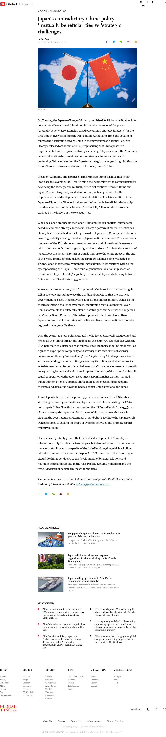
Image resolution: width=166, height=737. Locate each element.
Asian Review (51, 686)
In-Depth (117, 677)
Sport (116, 683)
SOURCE (27, 670)
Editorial (48, 677)
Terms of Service (115, 721)
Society (3, 680)
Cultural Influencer (75, 677)
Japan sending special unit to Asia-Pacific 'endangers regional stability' (90, 579)
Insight (25, 680)
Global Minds (50, 683)
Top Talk (48, 689)
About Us (47, 721)
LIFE (70, 670)
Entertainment (73, 686)
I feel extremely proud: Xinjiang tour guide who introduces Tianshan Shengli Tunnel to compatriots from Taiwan (115, 612)
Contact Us (76, 721)
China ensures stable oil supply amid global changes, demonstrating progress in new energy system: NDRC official (115, 639)
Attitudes (71, 680)
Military (3, 686)
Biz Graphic (27, 695)
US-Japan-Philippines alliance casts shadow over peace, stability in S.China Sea (94, 535)
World (116, 680)
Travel (70, 689)
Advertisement (94, 721)
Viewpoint (49, 692)
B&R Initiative (29, 692)
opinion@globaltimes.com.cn (92, 484)
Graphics (94, 680)
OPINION (43, 10)
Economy (26, 683)
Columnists (49, 695)
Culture (71, 683)
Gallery (94, 683)
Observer (49, 680)
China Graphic (6, 695)
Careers (61, 721)
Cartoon (48, 698)
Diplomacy (4, 683)
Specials (94, 686)
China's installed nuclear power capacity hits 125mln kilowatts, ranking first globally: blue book (64, 627)
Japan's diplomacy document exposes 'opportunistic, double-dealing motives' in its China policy (92, 558)
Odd (1, 692)
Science (3, 689)
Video (93, 677)
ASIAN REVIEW (58, 10)
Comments (27, 686)
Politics (3, 677)
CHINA (4, 670)
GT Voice (26, 677)
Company (26, 689)
